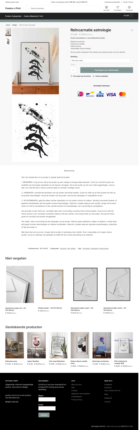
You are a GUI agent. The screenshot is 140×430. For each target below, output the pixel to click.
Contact (74, 389)
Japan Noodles (33, 360)
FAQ (72, 386)
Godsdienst (95, 247)
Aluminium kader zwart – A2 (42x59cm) (82, 308)
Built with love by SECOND (120, 425)
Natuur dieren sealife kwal (79, 361)
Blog (106, 393)
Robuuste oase (11, 360)
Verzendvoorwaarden (112, 2)
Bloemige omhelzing (101, 360)
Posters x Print (13, 8)
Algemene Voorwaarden (80, 392)
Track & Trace (128, 2)
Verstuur (44, 414)
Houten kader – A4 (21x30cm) (50, 307)
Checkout (129, 8)
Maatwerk (108, 397)
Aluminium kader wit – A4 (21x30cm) (15, 308)
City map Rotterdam (57, 360)
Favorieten (117, 8)
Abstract (63, 247)
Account (107, 8)
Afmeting (73, 55)
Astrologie (86, 247)
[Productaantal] (73, 69)
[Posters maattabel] (101, 75)
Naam (41, 394)
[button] (128, 15)
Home (8, 24)
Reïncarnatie (104, 247)
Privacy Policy (76, 398)
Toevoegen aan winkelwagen (106, 69)
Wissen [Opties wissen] (73, 63)
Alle (68, 247)
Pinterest (108, 386)
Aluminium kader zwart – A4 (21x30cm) (114, 308)
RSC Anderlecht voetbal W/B (120, 361)
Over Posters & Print (112, 389)
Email (41, 403)
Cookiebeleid (76, 395)
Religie (14, 24)
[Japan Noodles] (132, 29)
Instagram (108, 383)
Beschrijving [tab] (69, 169)
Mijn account (76, 383)
